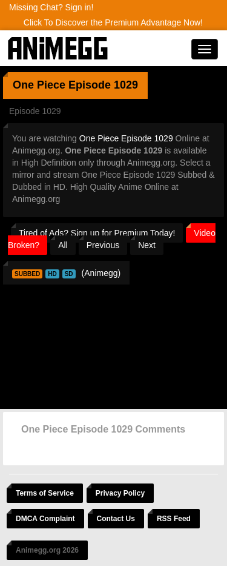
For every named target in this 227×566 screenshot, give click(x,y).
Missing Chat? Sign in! (51, 7)
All (63, 245)
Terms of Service (45, 493)
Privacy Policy (120, 493)
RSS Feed (174, 518)
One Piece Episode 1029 (126, 138)
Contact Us (116, 518)
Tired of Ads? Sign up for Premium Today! (97, 233)
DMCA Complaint (45, 518)
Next (147, 245)
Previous (103, 245)
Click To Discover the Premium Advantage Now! (113, 22)
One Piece (39, 85)
